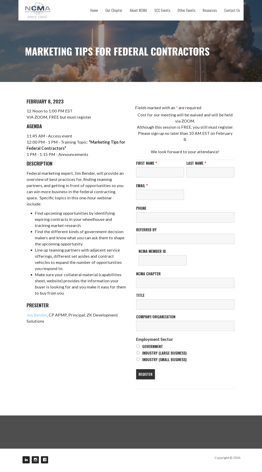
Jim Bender (37, 314)
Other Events (186, 10)
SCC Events (162, 10)
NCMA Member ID (152, 251)
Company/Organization (155, 317)
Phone (141, 208)
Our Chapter (113, 10)
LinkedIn (26, 459)
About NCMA (138, 10)
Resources (210, 10)
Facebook (44, 459)
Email (142, 186)
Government (152, 346)
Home (94, 10)
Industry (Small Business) (164, 359)
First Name (146, 163)
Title (140, 295)
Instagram (35, 459)
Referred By (146, 230)
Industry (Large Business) (164, 353)
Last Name (196, 163)
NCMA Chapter (148, 274)
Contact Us (232, 10)
